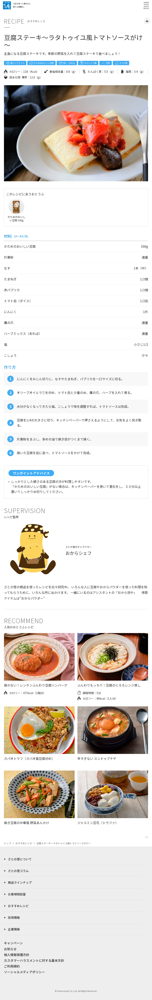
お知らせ (10, 949)
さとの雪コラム (18, 871)
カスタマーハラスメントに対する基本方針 (34, 960)
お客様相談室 (17, 894)
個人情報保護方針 (16, 954)
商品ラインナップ (20, 882)
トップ (7, 843)
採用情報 (14, 917)
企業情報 (14, 929)
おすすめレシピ (23, 843)
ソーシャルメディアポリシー (24, 971)
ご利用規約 (12, 966)
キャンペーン (13, 943)
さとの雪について (20, 859)
